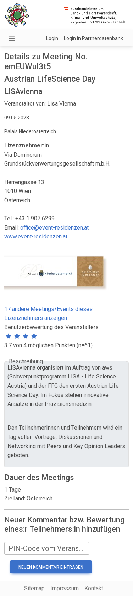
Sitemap (34, 588)
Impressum (64, 588)
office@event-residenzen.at (54, 227)
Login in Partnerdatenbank (93, 38)
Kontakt (93, 588)
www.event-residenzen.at (35, 236)
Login (52, 38)
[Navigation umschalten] (11, 38)
